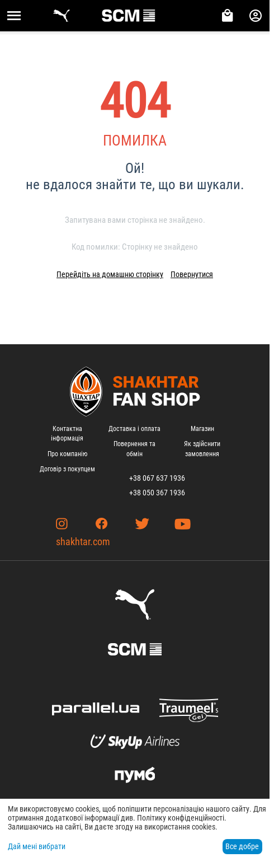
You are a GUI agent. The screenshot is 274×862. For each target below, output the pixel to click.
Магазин (202, 429)
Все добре (242, 846)
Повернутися (192, 274)
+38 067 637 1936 (157, 478)
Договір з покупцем (67, 469)
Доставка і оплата (134, 429)
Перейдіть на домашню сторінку (109, 274)
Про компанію (67, 454)
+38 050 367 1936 (157, 492)
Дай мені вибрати (36, 846)
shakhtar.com (83, 541)
